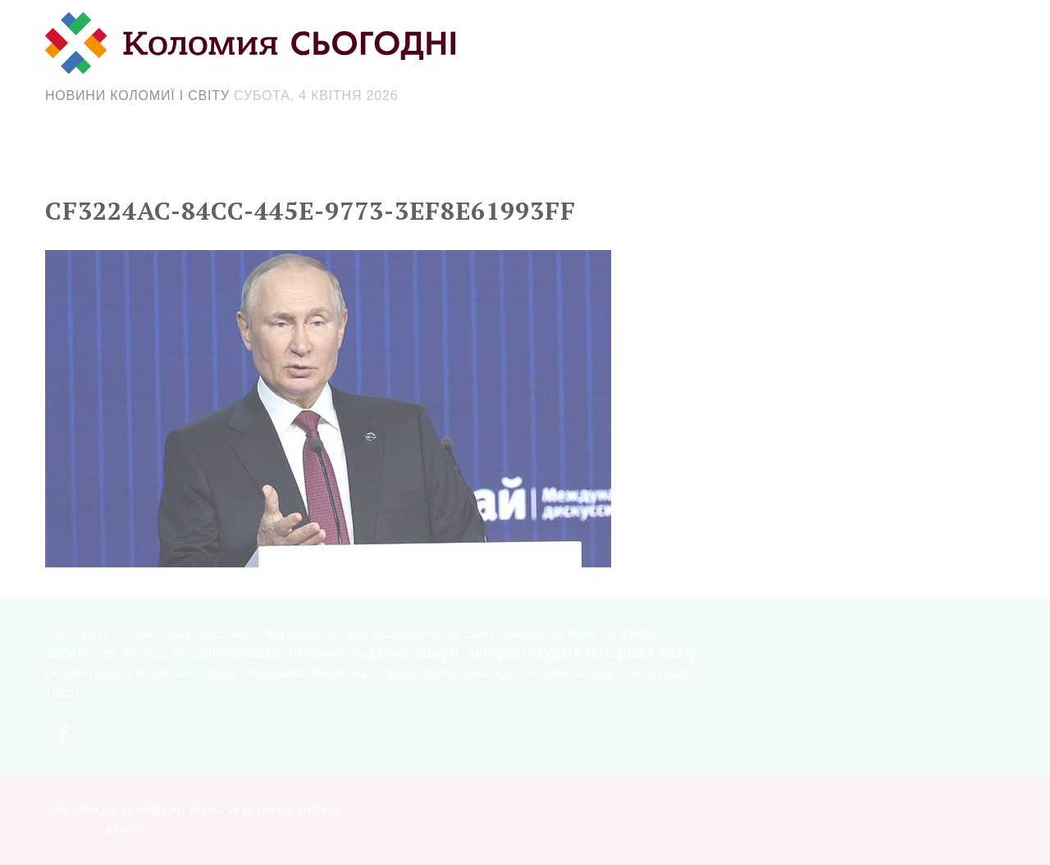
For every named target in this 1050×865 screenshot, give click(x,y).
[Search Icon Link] (672, 161)
